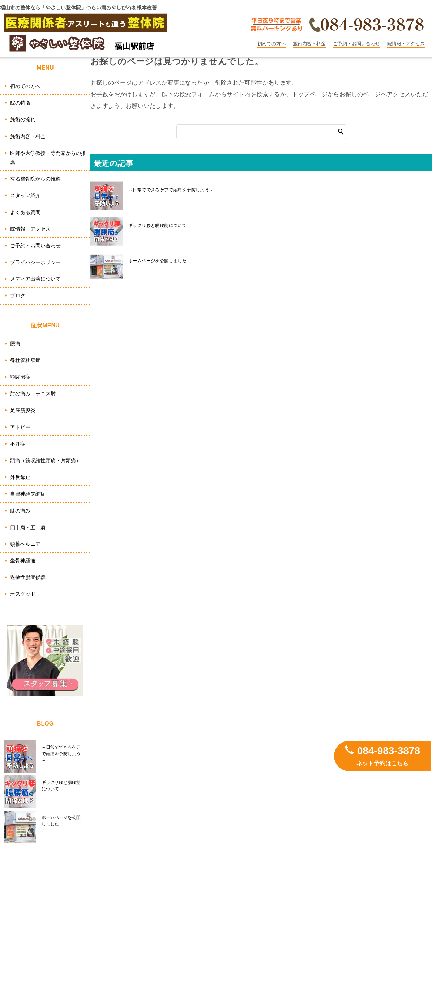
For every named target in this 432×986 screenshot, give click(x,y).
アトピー (20, 427)
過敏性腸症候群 (28, 577)
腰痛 (15, 344)
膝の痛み (20, 511)
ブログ (17, 295)
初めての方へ (271, 43)
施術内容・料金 (309, 43)
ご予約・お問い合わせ (356, 43)
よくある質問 (25, 212)
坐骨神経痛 (22, 561)
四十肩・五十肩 (28, 527)
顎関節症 (20, 377)
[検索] (261, 131)
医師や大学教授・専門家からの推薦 (48, 157)
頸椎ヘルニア (25, 544)
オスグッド (22, 594)
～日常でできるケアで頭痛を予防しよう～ (171, 189)
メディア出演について (35, 279)
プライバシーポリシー (35, 262)
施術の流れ (22, 119)
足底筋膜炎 (22, 410)
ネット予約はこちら (382, 763)
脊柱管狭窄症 (25, 360)
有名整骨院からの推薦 (35, 179)
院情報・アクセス (406, 43)
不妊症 (17, 444)
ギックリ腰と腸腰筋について (157, 225)
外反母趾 (20, 477)
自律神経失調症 (28, 494)
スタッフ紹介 (25, 195)
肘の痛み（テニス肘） (35, 393)
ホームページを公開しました (157, 260)
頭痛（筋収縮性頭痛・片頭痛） (45, 460)
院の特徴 (20, 103)
